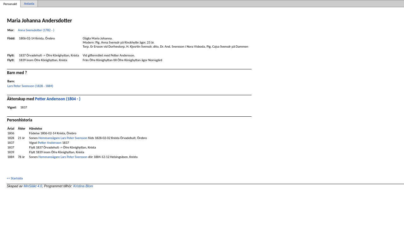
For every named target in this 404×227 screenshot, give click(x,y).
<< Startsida (15, 178)
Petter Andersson (49, 143)
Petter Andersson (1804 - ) (57, 99)
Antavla (29, 4)
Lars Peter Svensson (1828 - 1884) (30, 86)
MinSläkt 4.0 (33, 186)
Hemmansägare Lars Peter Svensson (63, 138)
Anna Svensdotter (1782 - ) (36, 30)
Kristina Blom (83, 186)
